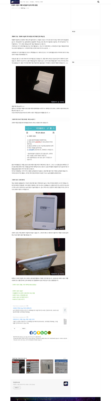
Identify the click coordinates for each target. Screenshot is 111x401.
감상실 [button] (27, 1)
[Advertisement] (40, 349)
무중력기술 (37, 1)
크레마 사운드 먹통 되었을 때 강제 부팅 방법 (24, 5)
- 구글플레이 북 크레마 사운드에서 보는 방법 (23, 293)
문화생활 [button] (32, 1)
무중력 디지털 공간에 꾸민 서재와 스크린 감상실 (24, 384)
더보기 (64, 358)
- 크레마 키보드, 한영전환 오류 (20, 295)
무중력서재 (15, 1)
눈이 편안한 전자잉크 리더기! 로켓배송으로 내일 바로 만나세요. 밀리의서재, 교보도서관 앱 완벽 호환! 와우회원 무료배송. (36, 311)
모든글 (21, 1)
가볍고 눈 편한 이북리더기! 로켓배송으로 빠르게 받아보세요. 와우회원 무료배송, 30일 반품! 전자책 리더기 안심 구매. (35, 322)
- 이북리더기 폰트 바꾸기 (18, 299)
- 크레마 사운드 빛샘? (17, 291)
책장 (24, 1)
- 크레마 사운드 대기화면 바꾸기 (20, 297)
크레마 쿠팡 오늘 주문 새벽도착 (22, 308)
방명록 (41, 1)
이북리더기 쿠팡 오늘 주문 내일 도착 (23, 319)
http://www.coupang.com (19, 305)
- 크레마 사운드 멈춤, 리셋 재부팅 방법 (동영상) (24, 284)
